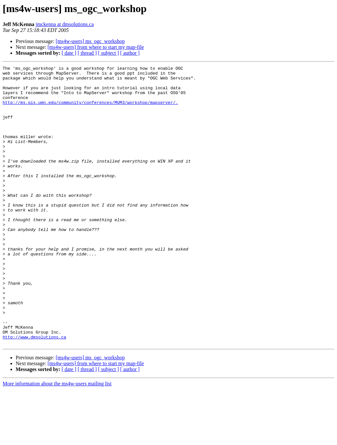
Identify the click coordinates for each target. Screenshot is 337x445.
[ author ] (130, 53)
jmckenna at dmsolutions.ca (65, 24)
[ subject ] (108, 53)
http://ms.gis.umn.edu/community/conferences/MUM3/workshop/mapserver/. (90, 110)
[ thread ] (87, 53)
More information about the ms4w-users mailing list (57, 439)
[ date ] (69, 53)
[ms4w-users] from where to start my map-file (96, 47)
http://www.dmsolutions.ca (34, 392)
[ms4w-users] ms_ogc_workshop (90, 41)
